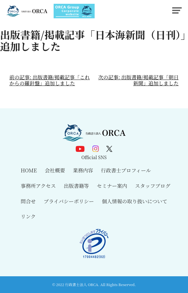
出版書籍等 (76, 185)
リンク (28, 216)
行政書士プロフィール (126, 170)
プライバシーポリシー (69, 201)
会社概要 (55, 170)
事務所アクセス (38, 185)
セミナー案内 (112, 185)
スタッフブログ (152, 185)
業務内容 (83, 170)
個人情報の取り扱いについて (134, 201)
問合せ (28, 201)
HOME (29, 170)
